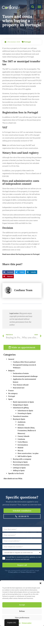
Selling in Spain (19, 480)
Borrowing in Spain (20, 472)
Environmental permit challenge (25, 386)
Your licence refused (20, 395)
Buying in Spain (19, 429)
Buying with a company (22, 469)
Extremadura (23, 455)
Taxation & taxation (20, 426)
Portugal (27, 42)
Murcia (20, 460)
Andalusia (21, 432)
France (11, 400)
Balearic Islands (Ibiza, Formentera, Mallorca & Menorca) (27, 440)
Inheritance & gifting (21, 417)
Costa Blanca (23, 452)
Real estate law (18, 397)
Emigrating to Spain (20, 415)
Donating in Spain (24, 423)
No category (13, 403)
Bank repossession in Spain (23, 412)
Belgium (11, 380)
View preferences (22, 617)
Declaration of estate (21, 383)
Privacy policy (26, 623)
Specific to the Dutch (16, 483)
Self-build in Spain (25, 466)
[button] (40, 583)
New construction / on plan (28, 463)
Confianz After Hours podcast (24, 372)
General (11, 369)
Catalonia (21, 449)
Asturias (21, 435)
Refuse (22, 611)
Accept (22, 605)
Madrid (20, 457)
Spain (10, 409)
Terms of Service (36, 572)
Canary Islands (23, 446)
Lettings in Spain (19, 477)
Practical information (21, 475)
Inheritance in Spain (25, 420)
